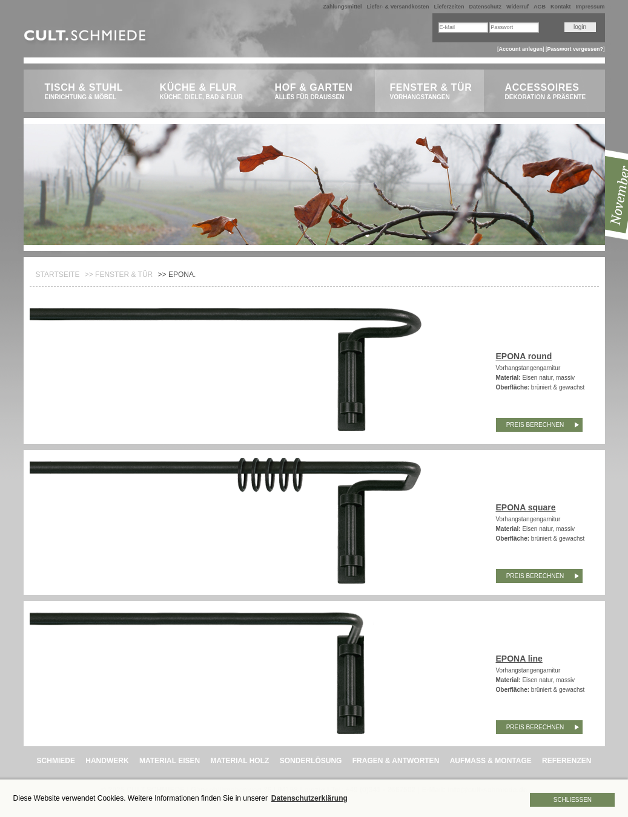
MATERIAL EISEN (169, 761)
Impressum (589, 7)
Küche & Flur (204, 92)
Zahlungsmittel (342, 7)
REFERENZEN (566, 761)
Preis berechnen (535, 425)
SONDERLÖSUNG (311, 761)
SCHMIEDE (56, 761)
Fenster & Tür (434, 92)
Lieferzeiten (449, 7)
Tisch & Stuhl (89, 92)
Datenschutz (485, 7)
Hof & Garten (319, 92)
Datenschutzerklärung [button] (309, 798)
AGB (540, 7)
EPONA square (526, 507)
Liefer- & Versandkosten (397, 7)
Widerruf (517, 7)
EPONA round (524, 356)
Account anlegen (520, 49)
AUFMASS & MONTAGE (491, 761)
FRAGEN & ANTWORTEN (396, 761)
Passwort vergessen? (575, 49)
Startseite (58, 274)
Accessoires (549, 92)
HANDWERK (106, 761)
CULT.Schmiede (86, 37)
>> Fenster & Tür (119, 274)
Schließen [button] (573, 799)
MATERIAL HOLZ (239, 761)
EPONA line (519, 658)
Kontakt (560, 7)
